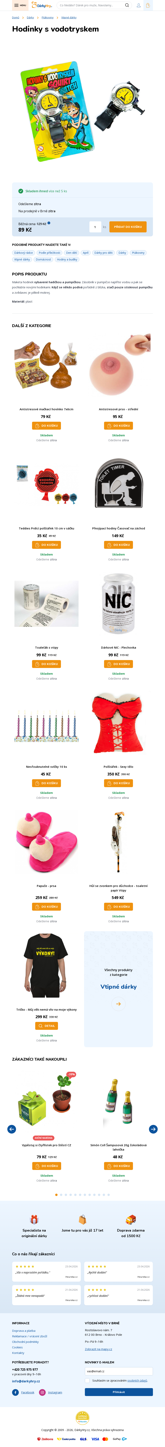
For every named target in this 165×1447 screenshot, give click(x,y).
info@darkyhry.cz (26, 1381)
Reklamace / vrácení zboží (29, 1336)
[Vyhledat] (128, 5)
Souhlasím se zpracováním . (120, 1380)
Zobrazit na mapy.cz (98, 1349)
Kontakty (18, 1353)
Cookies (17, 1347)
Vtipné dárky (69, 17)
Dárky (30, 17)
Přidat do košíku (128, 227)
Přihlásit (119, 1392)
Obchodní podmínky (25, 1342)
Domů (15, 17)
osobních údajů (137, 1380)
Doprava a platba (23, 1331)
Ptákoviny (48, 17)
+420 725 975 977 (25, 1369)
